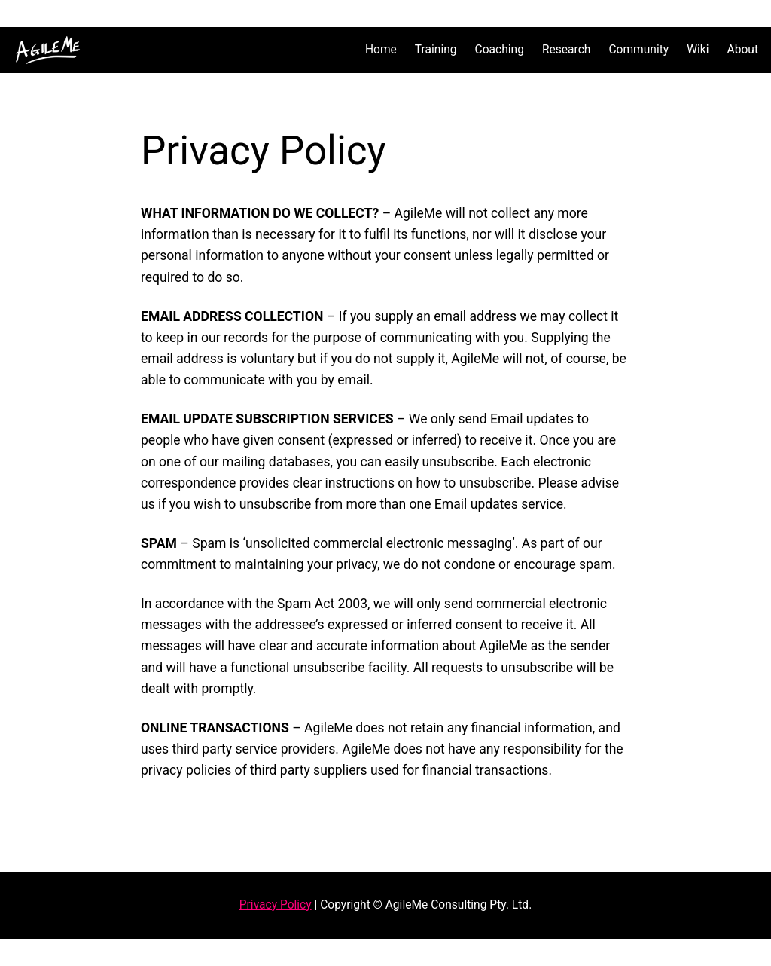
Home (381, 50)
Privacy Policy (275, 905)
